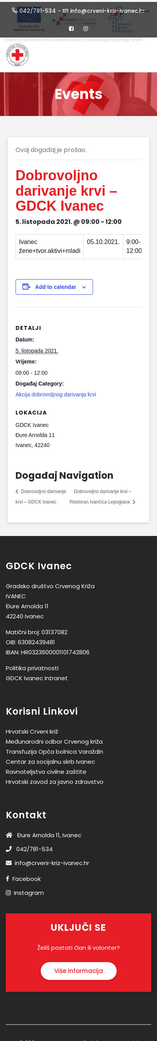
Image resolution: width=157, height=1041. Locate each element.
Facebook (26, 877)
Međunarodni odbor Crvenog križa (54, 740)
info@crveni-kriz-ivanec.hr (47, 861)
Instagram (29, 891)
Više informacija (78, 969)
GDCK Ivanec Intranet (37, 676)
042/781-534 (29, 847)
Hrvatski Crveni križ (32, 729)
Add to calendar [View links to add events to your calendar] (55, 285)
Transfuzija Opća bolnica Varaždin (54, 750)
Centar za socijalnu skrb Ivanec (50, 760)
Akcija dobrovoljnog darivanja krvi (56, 392)
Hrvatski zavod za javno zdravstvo (55, 780)
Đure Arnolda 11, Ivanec (43, 833)
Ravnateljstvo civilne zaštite (46, 770)
